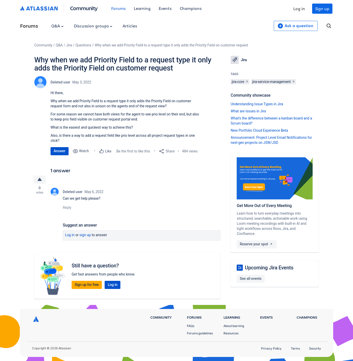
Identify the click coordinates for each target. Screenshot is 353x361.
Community (84, 8)
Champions (191, 8)
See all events (250, 279)
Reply (67, 207)
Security (315, 348)
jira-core (238, 82)
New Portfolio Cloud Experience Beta (259, 130)
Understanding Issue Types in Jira (257, 104)
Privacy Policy (271, 348)
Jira (69, 45)
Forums (118, 8)
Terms (295, 348)
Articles (130, 25)
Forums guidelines (200, 333)
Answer (60, 151)
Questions (83, 45)
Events (165, 8)
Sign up (322, 8)
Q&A (57, 25)
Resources (230, 333)
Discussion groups (93, 25)
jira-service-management (271, 82)
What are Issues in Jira (248, 111)
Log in (299, 8)
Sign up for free (87, 285)
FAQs (190, 326)
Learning (142, 8)
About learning (233, 326)
